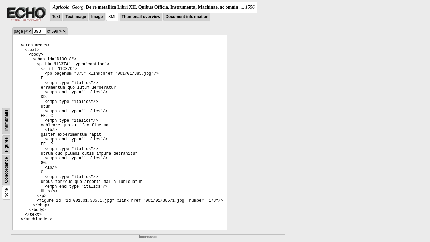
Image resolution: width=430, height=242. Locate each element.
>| (64, 31)
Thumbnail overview (141, 16)
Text (56, 16)
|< (26, 31)
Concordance (6, 170)
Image (97, 16)
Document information (186, 16)
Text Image (75, 16)
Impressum (148, 236)
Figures (6, 144)
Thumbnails (6, 121)
